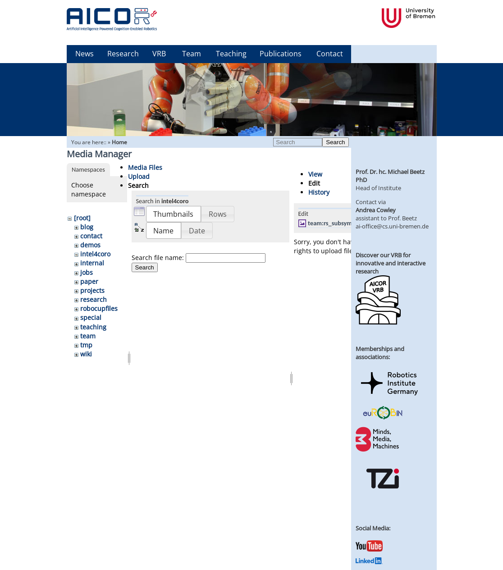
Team (191, 54)
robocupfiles (99, 308)
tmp (86, 345)
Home (119, 142)
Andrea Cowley (376, 210)
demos (90, 245)
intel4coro (95, 254)
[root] (82, 218)
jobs (86, 272)
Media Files (145, 167)
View (315, 174)
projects (92, 290)
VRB (159, 54)
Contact (329, 54)
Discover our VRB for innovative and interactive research (390, 263)
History (318, 192)
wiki (86, 354)
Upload (139, 176)
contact (91, 236)
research (93, 299)
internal (92, 263)
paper (89, 281)
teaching (93, 327)
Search (335, 142)
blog (86, 227)
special (90, 317)
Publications (281, 54)
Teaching (231, 54)
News (84, 54)
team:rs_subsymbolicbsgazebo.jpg (354, 223)
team (88, 336)
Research (123, 54)
